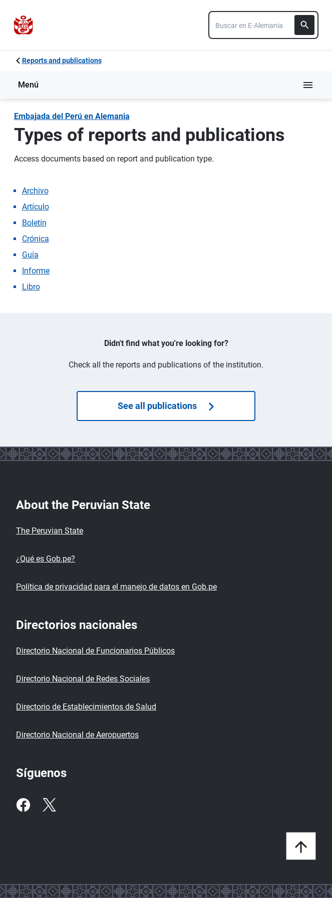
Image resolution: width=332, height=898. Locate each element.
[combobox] (263, 25)
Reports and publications (62, 60)
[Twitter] (49, 805)
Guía (30, 255)
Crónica (35, 239)
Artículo (35, 207)
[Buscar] (304, 25)
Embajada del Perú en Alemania (72, 116)
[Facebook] (23, 805)
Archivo (35, 191)
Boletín (34, 223)
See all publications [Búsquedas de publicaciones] (166, 405)
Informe (36, 271)
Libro (31, 287)
